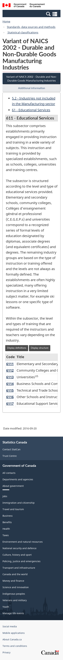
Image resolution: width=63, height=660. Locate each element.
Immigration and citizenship (19, 502)
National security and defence (19, 548)
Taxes (6, 535)
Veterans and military (15, 600)
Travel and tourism (13, 509)
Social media (10, 626)
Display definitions (16, 347)
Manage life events (13, 613)
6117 (10, 403)
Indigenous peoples (14, 593)
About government (13, 485)
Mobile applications (14, 632)
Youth (6, 606)
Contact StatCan (11, 449)
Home (6, 21)
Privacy (6, 652)
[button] (31, 14)
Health (6, 528)
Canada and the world (15, 574)
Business (8, 515)
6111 (10, 364)
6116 (10, 397)
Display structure (39, 347)
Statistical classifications (22, 32)
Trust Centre (10, 455)
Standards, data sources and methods (31, 27)
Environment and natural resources (23, 541)
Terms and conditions (15, 645)
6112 (10, 370)
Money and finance (13, 580)
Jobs (5, 496)
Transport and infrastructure (19, 567)
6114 (10, 383)
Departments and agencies (18, 479)
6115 (10, 390)
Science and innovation (16, 587)
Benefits (7, 522)
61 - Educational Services (31, 110)
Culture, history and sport (17, 554)
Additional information (31, 88)
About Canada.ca (12, 639)
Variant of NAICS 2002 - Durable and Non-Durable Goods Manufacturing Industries (31, 78)
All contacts (9, 472)
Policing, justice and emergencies (21, 561)
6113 (10, 377)
